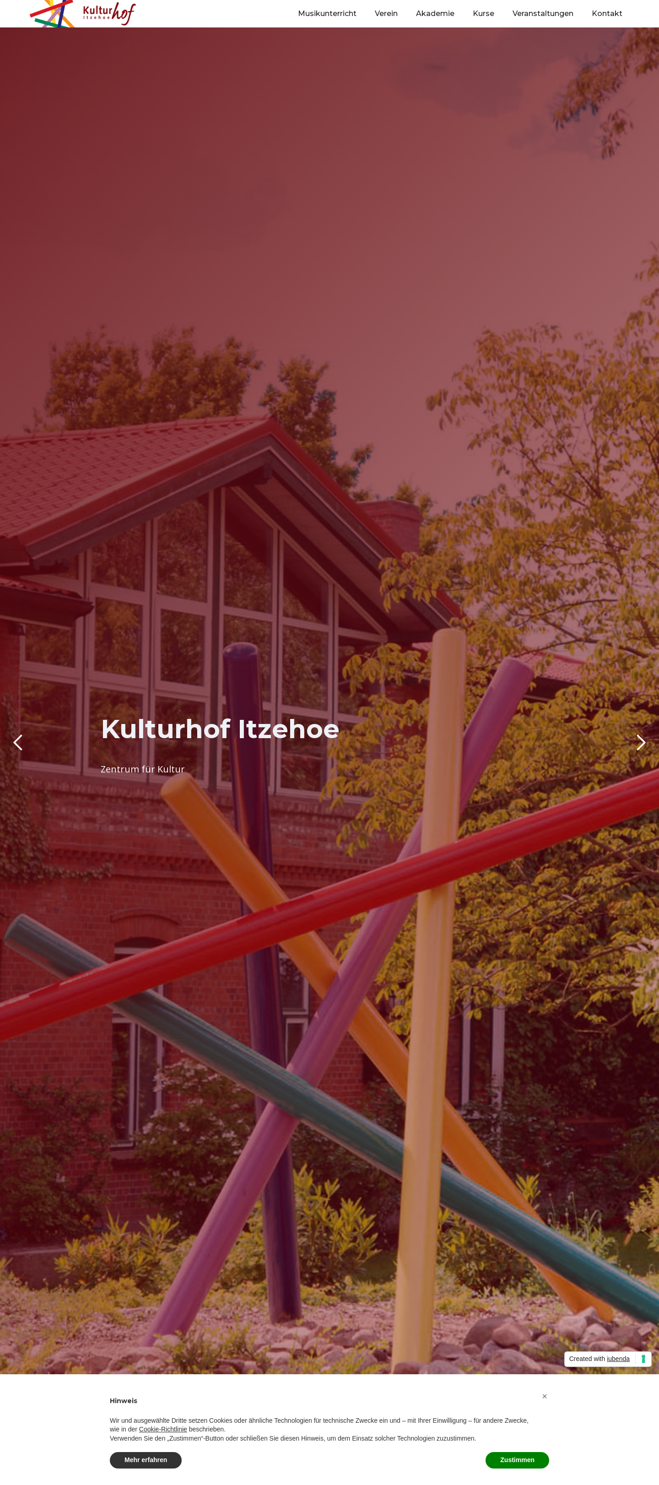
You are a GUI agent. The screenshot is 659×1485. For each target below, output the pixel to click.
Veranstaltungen (543, 13)
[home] (84, 13)
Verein (386, 13)
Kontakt (607, 13)
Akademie (435, 13)
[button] (18, 742)
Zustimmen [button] (517, 1459)
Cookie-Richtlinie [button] (163, 1429)
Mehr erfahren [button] (145, 1459)
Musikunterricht (327, 13)
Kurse (483, 13)
